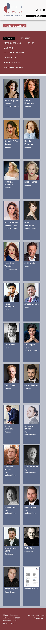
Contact (30, 615)
